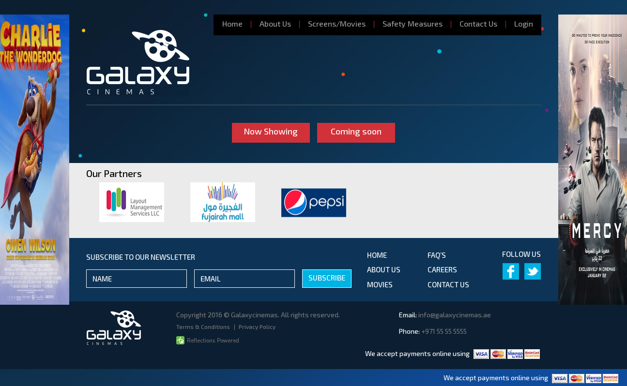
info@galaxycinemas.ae (454, 315)
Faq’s (437, 255)
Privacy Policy (257, 326)
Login (523, 23)
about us (383, 269)
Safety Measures (412, 23)
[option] (131, 202)
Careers (442, 269)
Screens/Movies (337, 23)
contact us (448, 284)
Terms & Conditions (203, 326)
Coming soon (356, 131)
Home (232, 23)
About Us (275, 23)
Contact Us (478, 23)
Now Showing (270, 131)
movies (380, 284)
